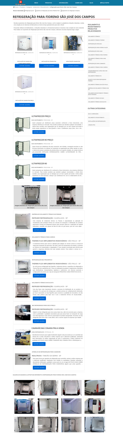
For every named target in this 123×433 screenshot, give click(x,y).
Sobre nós (78, 3)
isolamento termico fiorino (96, 40)
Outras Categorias (96, 108)
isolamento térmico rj (94, 76)
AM (70, 407)
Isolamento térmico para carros (98, 67)
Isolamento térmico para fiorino (97, 55)
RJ (21, 407)
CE (59, 407)
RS (46, 407)
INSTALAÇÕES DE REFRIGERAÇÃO (96, 121)
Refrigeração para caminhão (96, 63)
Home (77, 418)
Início (36, 3)
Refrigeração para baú (95, 43)
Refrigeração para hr (29, 10)
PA (74, 407)
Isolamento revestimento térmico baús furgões (98, 94)
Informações (63, 3)
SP (34, 407)
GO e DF (64, 407)
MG (26, 407)
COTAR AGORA (22, 65)
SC (42, 407)
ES (30, 407)
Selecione (16, 407)
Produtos (48, 3)
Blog (91, 3)
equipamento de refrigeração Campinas (71, 10)
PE (50, 407)
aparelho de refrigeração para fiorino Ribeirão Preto (48, 10)
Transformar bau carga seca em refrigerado (97, 71)
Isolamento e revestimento (96, 117)
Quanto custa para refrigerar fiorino (97, 80)
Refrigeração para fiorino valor (98, 47)
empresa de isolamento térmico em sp (98, 89)
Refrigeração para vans (95, 51)
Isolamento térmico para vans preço (97, 59)
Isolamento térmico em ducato (97, 102)
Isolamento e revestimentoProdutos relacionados (94, 27)
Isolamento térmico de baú (96, 98)
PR (38, 407)
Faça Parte (104, 3)
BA (55, 407)
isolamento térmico (94, 36)
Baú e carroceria (93, 114)
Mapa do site (104, 418)
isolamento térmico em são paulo (98, 84)
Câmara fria (91, 125)
